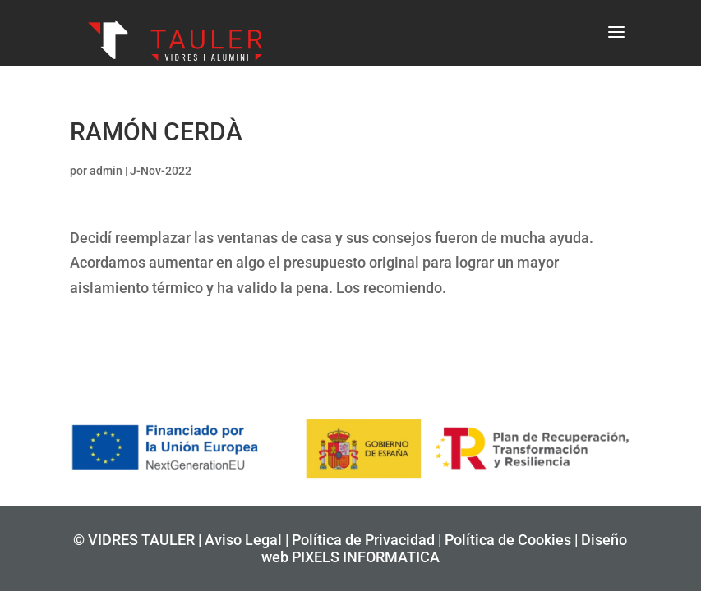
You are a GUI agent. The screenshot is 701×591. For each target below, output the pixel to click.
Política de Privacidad (363, 539)
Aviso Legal (243, 539)
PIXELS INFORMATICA (366, 557)
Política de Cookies (508, 539)
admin (106, 170)
